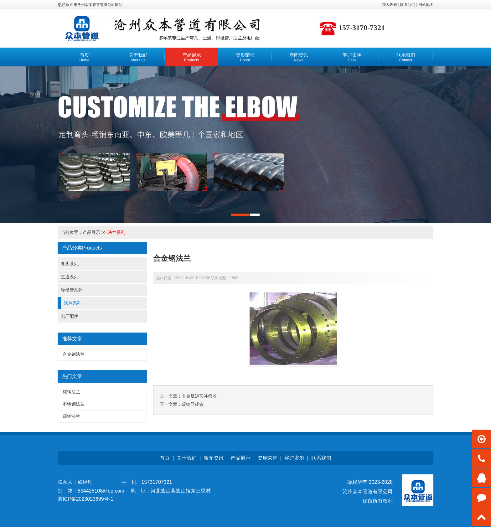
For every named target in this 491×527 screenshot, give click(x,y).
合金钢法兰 (74, 354)
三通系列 (69, 276)
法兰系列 (116, 232)
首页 (165, 458)
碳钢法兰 (71, 391)
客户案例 (294, 458)
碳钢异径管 (193, 404)
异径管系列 (72, 289)
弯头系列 (69, 263)
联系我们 (321, 458)
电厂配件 (69, 316)
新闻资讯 (214, 458)
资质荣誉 (267, 458)
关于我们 (187, 458)
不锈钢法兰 (74, 403)
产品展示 (91, 232)
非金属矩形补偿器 (199, 396)
